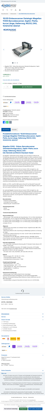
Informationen (5, 314)
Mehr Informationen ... (22, 406)
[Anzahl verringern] (4, 86)
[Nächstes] (41, 49)
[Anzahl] (7, 86)
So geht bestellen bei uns (16, 397)
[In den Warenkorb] (27, 86)
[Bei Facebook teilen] (4, 122)
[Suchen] (7, 9)
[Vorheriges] (4, 49)
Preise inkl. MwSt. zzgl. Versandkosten (11, 79)
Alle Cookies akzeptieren (35, 408)
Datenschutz (31, 397)
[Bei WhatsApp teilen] (7, 122)
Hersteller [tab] (14, 129)
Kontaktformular (13, 308)
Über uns (25, 397)
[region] (22, 49)
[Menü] (3, 9)
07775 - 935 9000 (6, 302)
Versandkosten (32, 400)
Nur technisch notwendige (11, 408)
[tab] (6, 129)
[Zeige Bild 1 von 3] (12, 62)
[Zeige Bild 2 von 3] (15, 62)
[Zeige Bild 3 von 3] (17, 62)
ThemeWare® (40, 401)
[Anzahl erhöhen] (10, 86)
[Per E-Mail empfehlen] (10, 122)
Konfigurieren (23, 408)
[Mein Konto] (15, 9)
